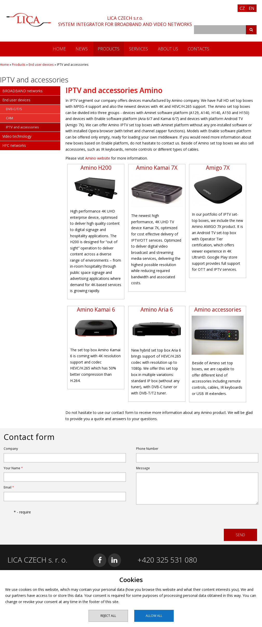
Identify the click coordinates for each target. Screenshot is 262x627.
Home (59, 49)
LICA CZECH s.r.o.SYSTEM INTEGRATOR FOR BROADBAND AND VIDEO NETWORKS (125, 21)
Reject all (108, 615)
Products (108, 49)
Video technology (16, 136)
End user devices (41, 64)
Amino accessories (217, 309)
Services (138, 49)
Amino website (97, 158)
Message (143, 468)
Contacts (198, 49)
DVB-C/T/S (14, 109)
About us (168, 49)
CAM (9, 118)
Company (11, 448)
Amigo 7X (218, 167)
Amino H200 (95, 167)
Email (9, 487)
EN (251, 8)
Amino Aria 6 (156, 309)
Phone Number (147, 448)
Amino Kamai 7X (156, 167)
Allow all (154, 615)
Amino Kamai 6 (96, 309)
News (82, 49)
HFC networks (14, 145)
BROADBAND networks (22, 90)
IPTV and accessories (22, 127)
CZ (242, 8)
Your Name (13, 468)
